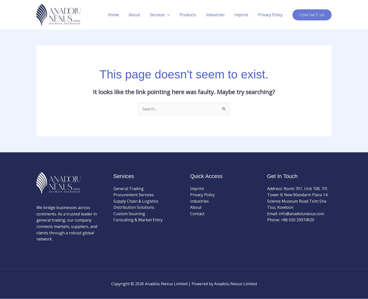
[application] (176, 14)
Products (194, 14)
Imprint (244, 14)
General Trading (128, 188)
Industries (220, 14)
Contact (197, 214)
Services (169, 14)
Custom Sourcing (129, 214)
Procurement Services (133, 195)
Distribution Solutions (133, 207)
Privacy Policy (271, 14)
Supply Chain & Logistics (135, 201)
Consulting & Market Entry (138, 220)
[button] (312, 14)
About (145, 14)
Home (126, 14)
